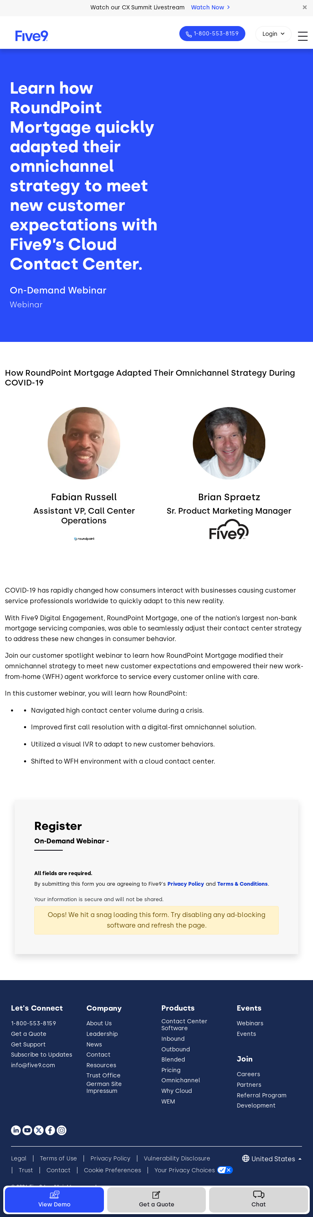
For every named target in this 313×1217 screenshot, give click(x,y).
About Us (99, 1023)
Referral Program (262, 1095)
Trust (26, 1170)
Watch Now (210, 7)
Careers (248, 1074)
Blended (173, 1059)
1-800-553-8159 (215, 33)
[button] (305, 7)
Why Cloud (176, 1091)
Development (256, 1105)
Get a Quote (28, 1034)
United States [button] (274, 1159)
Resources (101, 1065)
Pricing (171, 1070)
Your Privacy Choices (184, 1170)
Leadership (102, 1034)
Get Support (28, 1044)
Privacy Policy (186, 884)
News (94, 1044)
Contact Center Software (184, 1025)
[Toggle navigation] (305, 36)
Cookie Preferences (112, 1170)
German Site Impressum (104, 1087)
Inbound (173, 1038)
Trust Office (103, 1075)
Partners (249, 1084)
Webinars (250, 1023)
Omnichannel (180, 1080)
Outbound (175, 1049)
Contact (98, 1054)
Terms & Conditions (242, 884)
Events (246, 1034)
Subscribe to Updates (41, 1054)
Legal (18, 1158)
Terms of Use (58, 1158)
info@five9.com (33, 1065)
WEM (168, 1101)
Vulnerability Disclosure (177, 1158)
